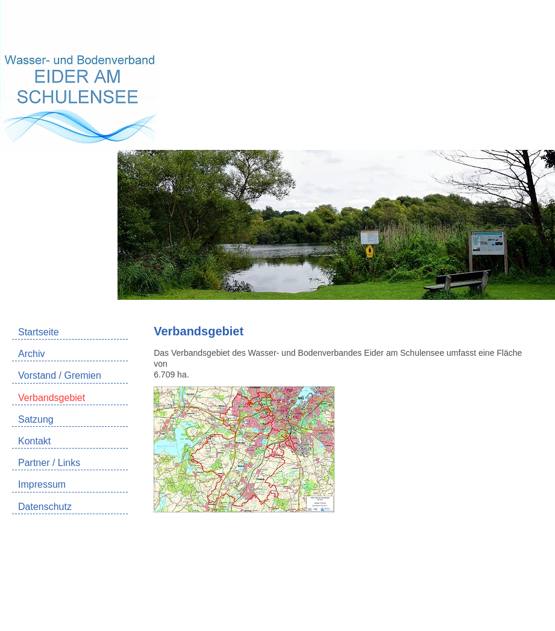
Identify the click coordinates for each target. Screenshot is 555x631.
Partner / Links (49, 463)
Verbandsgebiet (51, 398)
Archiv (31, 354)
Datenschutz (45, 507)
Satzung (36, 419)
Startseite (38, 332)
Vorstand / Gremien (59, 375)
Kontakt (34, 441)
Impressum (42, 484)
